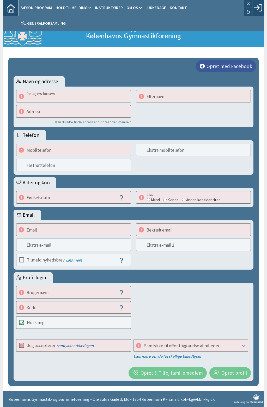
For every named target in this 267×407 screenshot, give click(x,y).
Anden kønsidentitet (203, 199)
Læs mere (74, 260)
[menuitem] (11, 8)
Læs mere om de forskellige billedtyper (168, 356)
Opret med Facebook (229, 66)
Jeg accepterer (60, 345)
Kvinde (173, 199)
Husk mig (36, 322)
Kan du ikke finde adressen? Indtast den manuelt (93, 122)
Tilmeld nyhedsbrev (54, 260)
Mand (155, 199)
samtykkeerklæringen (75, 345)
